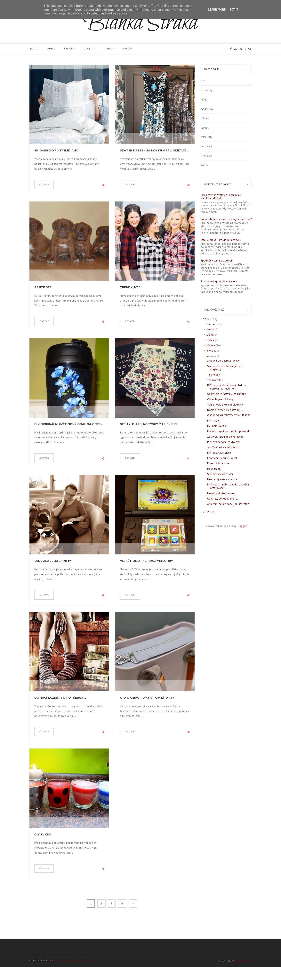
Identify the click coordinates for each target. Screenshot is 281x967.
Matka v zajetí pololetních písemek (228, 431)
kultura (205, 118)
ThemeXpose (243, 960)
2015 (206, 512)
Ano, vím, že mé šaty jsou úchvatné (228, 504)
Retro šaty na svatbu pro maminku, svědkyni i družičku (221, 196)
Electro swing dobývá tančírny (219, 281)
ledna (209, 356)
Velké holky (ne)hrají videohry (146, 561)
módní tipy (207, 109)
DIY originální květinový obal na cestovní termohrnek (69, 424)
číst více (44, 184)
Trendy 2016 (130, 287)
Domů (32, 49)
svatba (205, 165)
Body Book (213, 468)
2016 (206, 319)
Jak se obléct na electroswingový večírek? (226, 219)
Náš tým (63, 49)
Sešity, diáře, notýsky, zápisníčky (148, 424)
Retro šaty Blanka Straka (71, 960)
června (210, 329)
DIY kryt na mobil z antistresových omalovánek (228, 486)
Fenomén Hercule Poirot (222, 458)
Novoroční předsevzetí (221, 493)
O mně (47, 49)
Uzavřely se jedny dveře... (223, 498)
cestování (206, 146)
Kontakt (116, 49)
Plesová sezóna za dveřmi (223, 442)
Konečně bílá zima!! (219, 463)
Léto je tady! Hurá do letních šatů (221, 240)
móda (204, 99)
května (210, 334)
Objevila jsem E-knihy (52, 561)
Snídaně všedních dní (220, 474)
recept (205, 127)
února (209, 350)
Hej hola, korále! (217, 426)
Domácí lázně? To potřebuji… (60, 697)
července (212, 324)
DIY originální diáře (219, 452)
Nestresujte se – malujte (222, 479)
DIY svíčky (42, 834)
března (210, 345)
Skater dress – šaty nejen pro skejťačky (155, 150)
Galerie (82, 49)
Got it (233, 9)
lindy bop (206, 155)
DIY (203, 81)
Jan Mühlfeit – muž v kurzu (223, 447)
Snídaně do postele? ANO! (56, 150)
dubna (210, 340)
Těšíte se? (43, 287)
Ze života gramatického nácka (225, 436)
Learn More (217, 9)
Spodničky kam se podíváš (217, 260)
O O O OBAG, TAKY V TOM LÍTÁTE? (147, 697)
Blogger (242, 526)
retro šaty (207, 137)
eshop (100, 49)
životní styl (207, 90)
